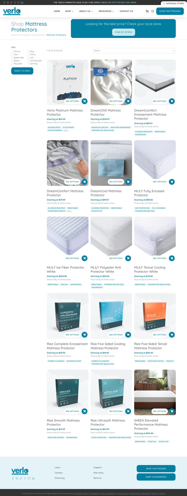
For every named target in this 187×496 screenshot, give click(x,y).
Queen (17, 60)
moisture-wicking (156, 359)
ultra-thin (163, 439)
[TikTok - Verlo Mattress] (10, 2)
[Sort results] (134, 48)
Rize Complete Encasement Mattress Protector (67, 344)
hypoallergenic (55, 128)
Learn (58, 465)
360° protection (142, 206)
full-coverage (158, 206)
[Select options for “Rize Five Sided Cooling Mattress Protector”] (128, 332)
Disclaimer (148, 491)
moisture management (121, 125)
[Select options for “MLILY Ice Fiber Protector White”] (84, 256)
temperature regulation (103, 128)
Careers (59, 471)
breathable (160, 129)
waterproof (140, 132)
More (66, 128)
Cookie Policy (136, 491)
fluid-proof (68, 125)
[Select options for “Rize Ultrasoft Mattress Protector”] (128, 409)
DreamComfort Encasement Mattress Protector (150, 112)
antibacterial (54, 125)
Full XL (33, 54)
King (32, 51)
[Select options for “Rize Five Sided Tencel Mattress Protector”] (172, 332)
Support (98, 465)
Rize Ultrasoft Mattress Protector (108, 420)
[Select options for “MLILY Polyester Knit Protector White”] (128, 256)
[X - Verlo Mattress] (14, 2)
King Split (18, 63)
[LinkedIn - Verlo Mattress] (21, 2)
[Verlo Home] (12, 11)
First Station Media (77, 491)
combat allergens (56, 359)
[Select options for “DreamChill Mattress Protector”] (128, 99)
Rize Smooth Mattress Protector (63, 420)
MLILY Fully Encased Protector (149, 191)
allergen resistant (144, 129)
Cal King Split (36, 60)
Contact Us (126, 11)
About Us (84, 11)
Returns (98, 476)
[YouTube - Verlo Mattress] (18, 2)
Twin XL (17, 51)
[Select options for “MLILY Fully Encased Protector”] (172, 179)
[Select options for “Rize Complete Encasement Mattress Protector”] (84, 332)
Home (57, 11)
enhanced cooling (100, 125)
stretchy (152, 439)
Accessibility (92, 491)
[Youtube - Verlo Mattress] (28, 476)
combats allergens (100, 359)
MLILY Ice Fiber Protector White (65, 267)
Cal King (33, 63)
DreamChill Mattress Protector (106, 110)
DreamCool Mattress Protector (106, 191)
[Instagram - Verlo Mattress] (7, 2)
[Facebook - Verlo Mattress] (4, 2)
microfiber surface (56, 209)
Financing (60, 476)
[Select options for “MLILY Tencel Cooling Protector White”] (172, 256)
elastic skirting (99, 435)
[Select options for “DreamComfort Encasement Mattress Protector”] (172, 99)
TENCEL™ (170, 359)
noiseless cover (74, 359)
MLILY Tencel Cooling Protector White (149, 267)
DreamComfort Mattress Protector (65, 191)
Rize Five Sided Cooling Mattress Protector (108, 344)
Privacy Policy (123, 491)
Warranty (98, 471)
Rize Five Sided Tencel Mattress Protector (150, 344)
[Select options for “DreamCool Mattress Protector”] (128, 179)
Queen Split (19, 57)
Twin (16, 54)
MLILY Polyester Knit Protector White (106, 267)
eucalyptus (97, 209)
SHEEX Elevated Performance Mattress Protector (151, 422)
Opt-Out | (159, 491)
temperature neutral (145, 209)
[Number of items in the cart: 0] (147, 11)
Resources (105, 11)
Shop (68, 11)
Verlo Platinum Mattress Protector (65, 110)
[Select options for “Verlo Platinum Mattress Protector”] (84, 99)
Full (31, 57)
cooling (64, 282)
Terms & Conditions (107, 491)
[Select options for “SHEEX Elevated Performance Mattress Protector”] (172, 409)
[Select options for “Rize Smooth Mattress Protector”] (84, 409)
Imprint (166, 491)
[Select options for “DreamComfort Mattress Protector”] (84, 179)
